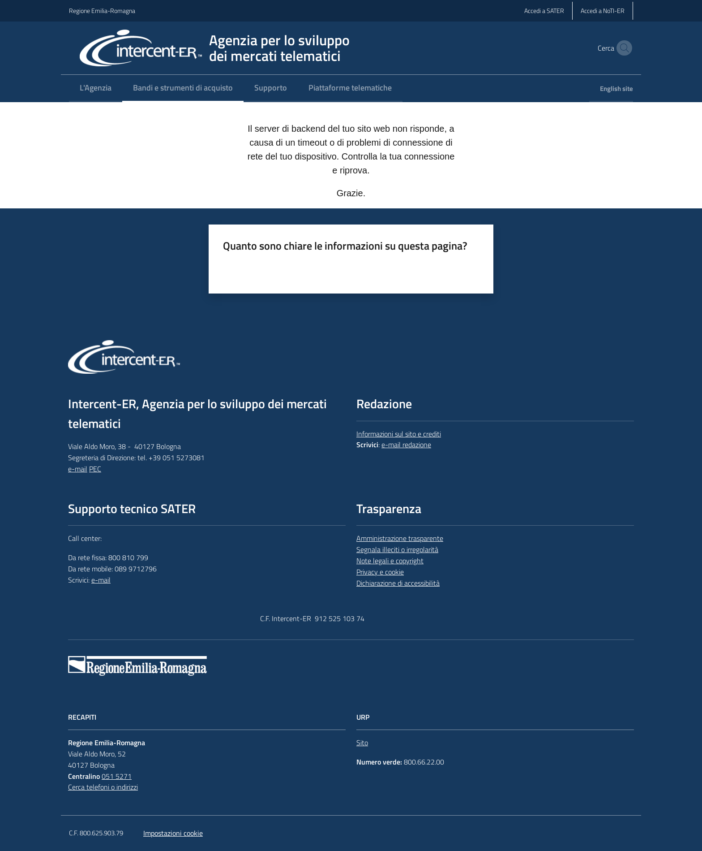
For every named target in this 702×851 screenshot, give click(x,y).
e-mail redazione (406, 444)
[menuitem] (95, 88)
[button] (622, 48)
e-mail (77, 468)
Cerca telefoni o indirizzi (103, 787)
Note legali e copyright (390, 560)
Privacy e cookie (380, 571)
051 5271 (117, 776)
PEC (95, 468)
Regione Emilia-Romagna (102, 10)
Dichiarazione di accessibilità (398, 583)
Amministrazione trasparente (399, 538)
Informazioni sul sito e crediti (398, 433)
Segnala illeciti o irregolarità (397, 549)
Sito (362, 742)
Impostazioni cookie (173, 833)
